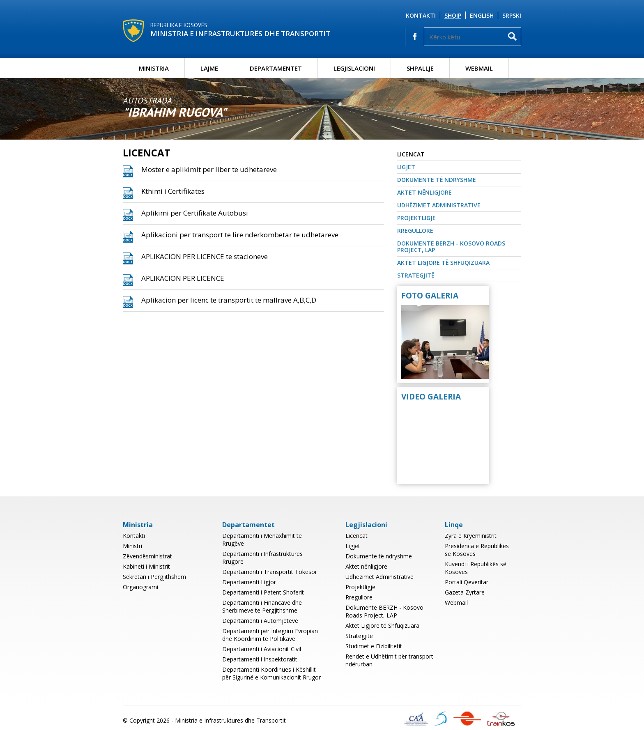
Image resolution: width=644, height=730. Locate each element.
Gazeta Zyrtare (465, 592)
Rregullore (415, 230)
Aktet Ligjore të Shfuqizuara (443, 262)
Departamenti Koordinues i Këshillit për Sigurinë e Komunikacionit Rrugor (271, 673)
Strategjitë (415, 275)
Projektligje (416, 218)
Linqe (454, 524)
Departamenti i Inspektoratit (259, 659)
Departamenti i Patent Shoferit (263, 592)
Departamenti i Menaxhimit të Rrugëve (262, 539)
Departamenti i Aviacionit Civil (261, 649)
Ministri (132, 546)
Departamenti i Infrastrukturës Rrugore (262, 557)
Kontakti (421, 15)
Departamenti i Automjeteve (260, 620)
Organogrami (140, 587)
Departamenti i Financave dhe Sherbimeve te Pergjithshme (262, 606)
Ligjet (406, 167)
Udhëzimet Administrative (439, 205)
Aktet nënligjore (424, 192)
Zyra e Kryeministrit (471, 535)
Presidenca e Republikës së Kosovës (477, 550)
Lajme (209, 68)
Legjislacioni (354, 68)
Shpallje (420, 68)
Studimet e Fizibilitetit (373, 646)
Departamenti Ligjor (249, 582)
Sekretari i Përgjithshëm (154, 577)
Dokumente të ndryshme (436, 180)
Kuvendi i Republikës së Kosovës (475, 568)
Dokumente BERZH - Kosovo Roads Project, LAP (451, 246)
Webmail (479, 68)
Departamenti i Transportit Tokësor (269, 572)
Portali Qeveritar (466, 582)
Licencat (411, 154)
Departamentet (276, 68)
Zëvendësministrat (147, 556)
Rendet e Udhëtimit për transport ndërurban (389, 660)
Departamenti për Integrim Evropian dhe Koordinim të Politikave (270, 635)
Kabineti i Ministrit (146, 566)
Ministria (154, 68)
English (482, 15)
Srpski (511, 15)
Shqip (452, 15)
